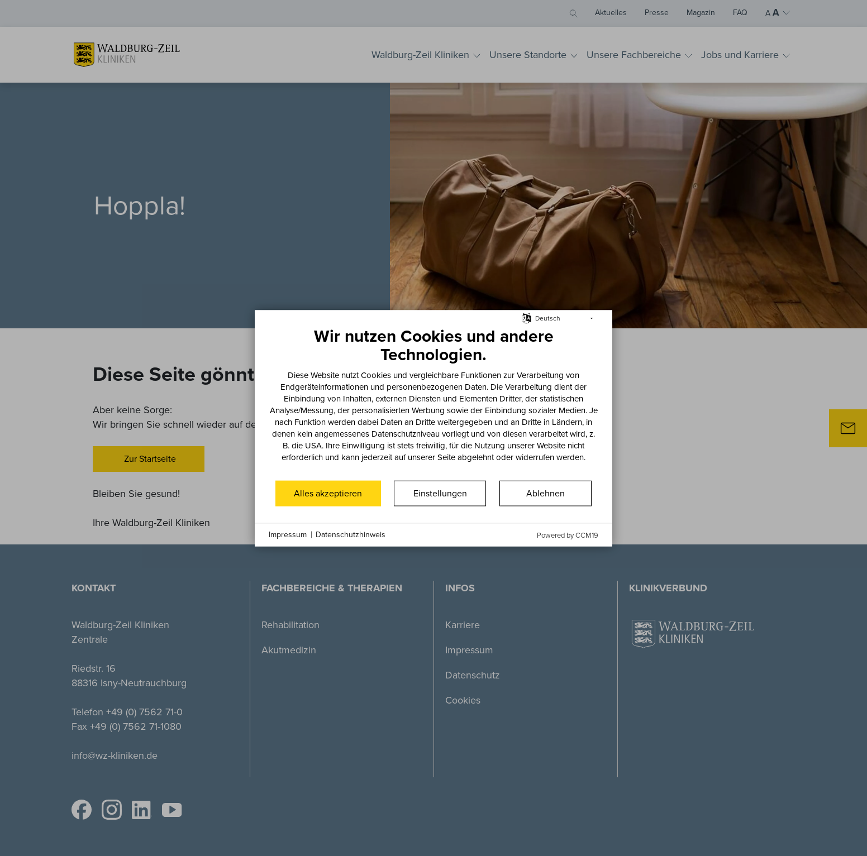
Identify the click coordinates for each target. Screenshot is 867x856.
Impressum (288, 535)
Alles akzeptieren (328, 492)
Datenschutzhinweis (350, 535)
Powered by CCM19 (567, 534)
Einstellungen (440, 492)
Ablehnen (545, 492)
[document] (433, 402)
